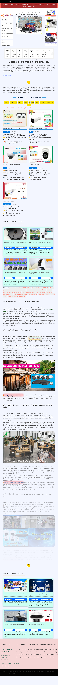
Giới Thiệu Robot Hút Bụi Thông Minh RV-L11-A (15, 243)
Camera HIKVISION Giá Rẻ (6, 29)
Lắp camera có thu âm (35, 654)
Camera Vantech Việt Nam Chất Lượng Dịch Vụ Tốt (17, 108)
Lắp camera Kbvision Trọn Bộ (49, 652)
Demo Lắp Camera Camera (29, 6)
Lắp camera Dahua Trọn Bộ (49, 654)
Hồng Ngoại (20, 102)
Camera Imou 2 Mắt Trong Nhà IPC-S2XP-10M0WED (39, 273)
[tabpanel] (29, 25)
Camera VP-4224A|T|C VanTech (11, 128)
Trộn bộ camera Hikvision (49, 649)
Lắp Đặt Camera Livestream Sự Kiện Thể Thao (15, 594)
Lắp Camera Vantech (7, 33)
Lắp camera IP (33, 652)
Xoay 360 (37, 102)
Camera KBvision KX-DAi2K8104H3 (40, 287)
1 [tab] (27, 32)
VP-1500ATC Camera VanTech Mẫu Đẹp (36, 290)
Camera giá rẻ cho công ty (21, 657)
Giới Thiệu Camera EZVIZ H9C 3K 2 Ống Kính (40, 242)
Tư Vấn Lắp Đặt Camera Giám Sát (40, 4)
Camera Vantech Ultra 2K (29, 97)
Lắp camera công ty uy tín (21, 649)
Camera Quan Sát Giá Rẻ (26, 4)
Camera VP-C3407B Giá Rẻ (9, 201)
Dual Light (12, 102)
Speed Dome (42, 102)
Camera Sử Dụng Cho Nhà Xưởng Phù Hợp (14, 624)
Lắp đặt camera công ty (21, 654)
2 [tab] (29, 32)
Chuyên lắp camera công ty (21, 652)
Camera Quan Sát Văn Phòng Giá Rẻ (16, 296)
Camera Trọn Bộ (15, 4)
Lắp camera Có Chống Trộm (35, 657)
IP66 (52, 102)
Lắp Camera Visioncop (4, 37)
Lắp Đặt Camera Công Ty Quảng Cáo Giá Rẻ (14, 272)
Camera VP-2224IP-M (34, 164)
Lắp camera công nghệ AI (35, 649)
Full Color (26, 102)
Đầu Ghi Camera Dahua (5, 42)
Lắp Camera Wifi (5, 4)
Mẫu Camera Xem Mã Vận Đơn (36, 624)
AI (29, 102)
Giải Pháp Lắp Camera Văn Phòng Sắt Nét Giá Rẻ (25, 294)
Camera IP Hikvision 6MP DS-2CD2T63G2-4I (20, 287)
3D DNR (29, 105)
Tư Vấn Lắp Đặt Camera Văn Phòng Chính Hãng (34, 292)
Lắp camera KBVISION (4, 20)
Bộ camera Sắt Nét (49, 657)
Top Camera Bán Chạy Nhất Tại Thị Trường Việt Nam (40, 595)
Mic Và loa (7, 102)
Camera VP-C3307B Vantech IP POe (38, 128)
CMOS (32, 102)
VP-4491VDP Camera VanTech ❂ (11, 164)
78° (16, 102)
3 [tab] (31, 32)
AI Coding (48, 102)
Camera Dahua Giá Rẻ (6, 24)
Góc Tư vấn (52, 4)
